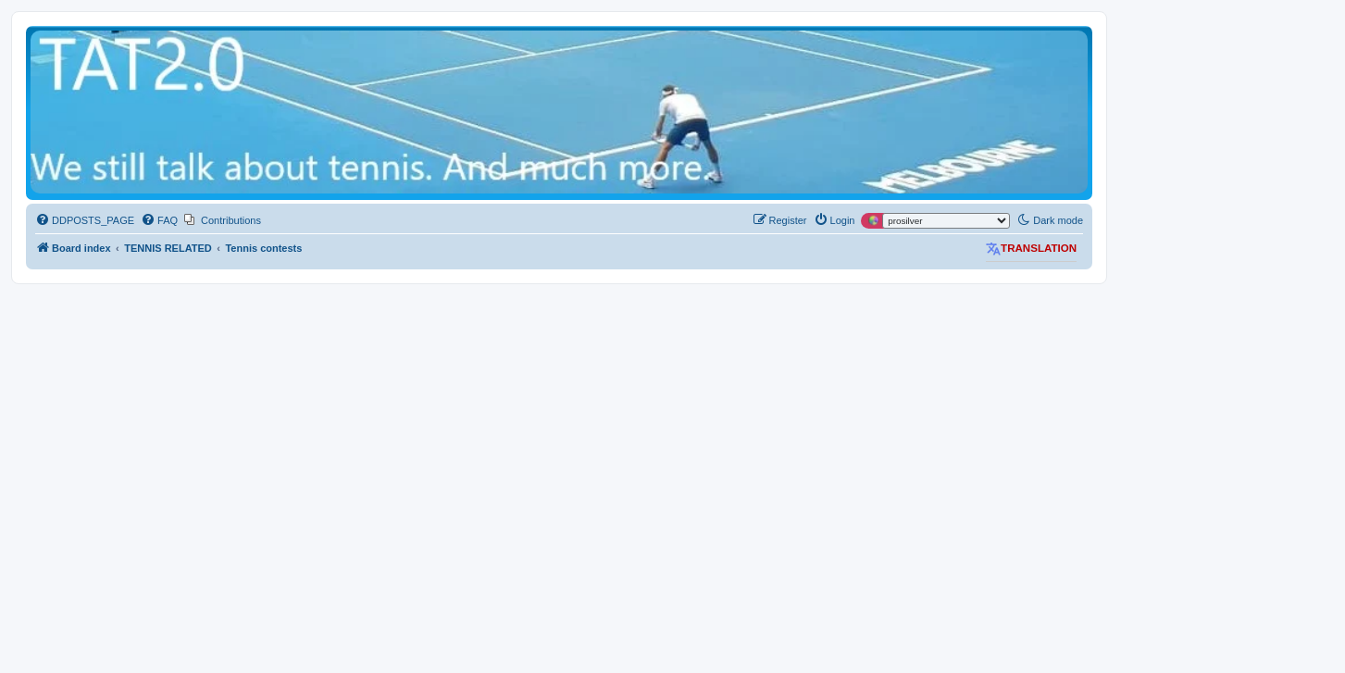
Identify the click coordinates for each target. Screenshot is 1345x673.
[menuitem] (84, 220)
